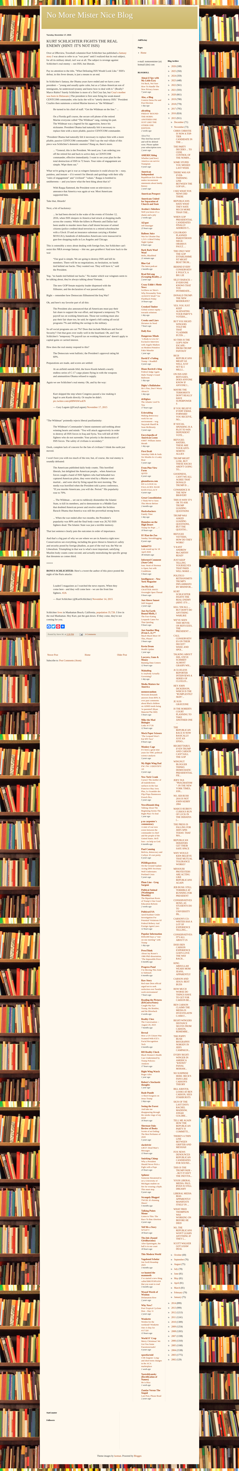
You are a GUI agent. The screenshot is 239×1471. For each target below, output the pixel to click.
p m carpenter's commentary (149, 822)
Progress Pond (148, 967)
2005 (174, 1345)
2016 (174, 113)
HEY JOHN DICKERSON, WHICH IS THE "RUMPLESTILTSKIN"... (182, 691)
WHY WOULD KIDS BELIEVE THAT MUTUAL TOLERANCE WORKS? (182, 858)
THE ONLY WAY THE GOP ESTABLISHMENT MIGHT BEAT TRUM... (182, 257)
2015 (174, 118)
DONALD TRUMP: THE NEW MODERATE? (182, 298)
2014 (174, 1303)
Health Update (147, 649)
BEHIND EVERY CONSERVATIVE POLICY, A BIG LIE (182, 271)
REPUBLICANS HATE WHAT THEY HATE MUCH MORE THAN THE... (181, 206)
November (179, 127)
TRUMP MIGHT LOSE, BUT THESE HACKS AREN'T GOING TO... (182, 464)
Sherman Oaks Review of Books (149, 1127)
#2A (64, 592)
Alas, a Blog (147, 97)
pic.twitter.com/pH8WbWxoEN (69, 401)
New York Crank (149, 777)
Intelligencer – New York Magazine (150, 580)
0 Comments (90, 634)
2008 (174, 1331)
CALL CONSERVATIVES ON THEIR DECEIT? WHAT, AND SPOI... (182, 642)
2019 (174, 99)
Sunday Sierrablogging (151, 538)
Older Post (122, 655)
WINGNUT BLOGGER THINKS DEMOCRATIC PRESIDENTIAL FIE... (182, 768)
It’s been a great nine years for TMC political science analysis (151, 752)
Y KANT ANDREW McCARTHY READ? (180, 551)
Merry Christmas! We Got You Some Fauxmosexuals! (150, 1344)
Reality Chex (147, 1019)
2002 (174, 1359)
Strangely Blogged (150, 1197)
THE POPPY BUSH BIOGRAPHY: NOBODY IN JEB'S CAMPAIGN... (181, 1043)
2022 (174, 85)
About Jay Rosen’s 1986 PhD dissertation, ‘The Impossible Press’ (151, 956)
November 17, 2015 (97, 407)
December (179, 122)
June (176, 1273)
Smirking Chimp (149, 1158)
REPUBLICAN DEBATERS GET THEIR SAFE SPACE (181, 844)
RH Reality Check (150, 1052)
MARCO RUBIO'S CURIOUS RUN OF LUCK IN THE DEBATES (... (182, 814)
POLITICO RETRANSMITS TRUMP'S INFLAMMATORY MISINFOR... (182, 581)
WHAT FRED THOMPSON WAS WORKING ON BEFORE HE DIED (182, 1216)
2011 (173, 1317)
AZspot (145, 222)
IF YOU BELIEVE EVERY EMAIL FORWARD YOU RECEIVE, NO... (182, 414)
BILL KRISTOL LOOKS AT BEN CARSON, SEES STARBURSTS (182, 1093)
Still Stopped (147, 603)
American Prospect (150, 194)
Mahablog (146, 670)
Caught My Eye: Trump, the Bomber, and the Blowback (150, 1008)
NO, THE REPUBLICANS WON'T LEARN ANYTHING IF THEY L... (182, 1233)
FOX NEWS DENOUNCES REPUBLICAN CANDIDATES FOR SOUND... (182, 1157)
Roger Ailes (146, 1074)
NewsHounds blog (150, 805)
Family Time (147, 514)
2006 (174, 1341)
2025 (174, 71)
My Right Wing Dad (151, 763)
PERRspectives (148, 863)
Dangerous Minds (150, 336)
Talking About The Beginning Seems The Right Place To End (151, 811)
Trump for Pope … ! (150, 527)
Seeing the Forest (149, 1106)
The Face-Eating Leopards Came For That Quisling (150, 619)
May (176, 1278)
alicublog (145, 110)
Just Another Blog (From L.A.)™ (150, 631)
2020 (174, 94)
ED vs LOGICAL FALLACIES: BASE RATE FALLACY (150, 487)
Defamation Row (148, 1297)
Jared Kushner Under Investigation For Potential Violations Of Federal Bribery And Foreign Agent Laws (151, 920)
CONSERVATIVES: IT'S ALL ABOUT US (183, 937)
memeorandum (148, 692)
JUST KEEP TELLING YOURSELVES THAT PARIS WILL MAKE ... (182, 565)
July (176, 1269)
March (177, 1288)
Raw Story (146, 980)
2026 (174, 66)
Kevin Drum (147, 646)
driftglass (146, 399)
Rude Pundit (147, 1093)
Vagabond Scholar (150, 1259)
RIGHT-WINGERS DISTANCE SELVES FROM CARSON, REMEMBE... (182, 1026)
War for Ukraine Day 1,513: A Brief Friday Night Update (150, 239)
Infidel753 (146, 546)
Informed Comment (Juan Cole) (151, 561)
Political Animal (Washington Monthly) (149, 893)
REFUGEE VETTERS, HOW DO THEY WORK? (182, 538)
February (178, 1292)
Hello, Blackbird (148, 255)
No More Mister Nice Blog (89, 14)
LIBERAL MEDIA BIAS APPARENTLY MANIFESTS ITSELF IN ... (182, 1199)
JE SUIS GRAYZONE (181, 703)
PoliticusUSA (147, 912)
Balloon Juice (148, 233)
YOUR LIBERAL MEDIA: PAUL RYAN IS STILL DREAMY (182, 1184)
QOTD (144, 473)
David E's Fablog (149, 358)
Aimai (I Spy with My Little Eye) (150, 79)
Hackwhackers (148, 511)
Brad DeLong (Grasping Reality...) (151, 275)
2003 (174, 1355)
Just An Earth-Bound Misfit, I (148, 612)
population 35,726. (106, 612)
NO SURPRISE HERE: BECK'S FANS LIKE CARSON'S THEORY (182, 1079)
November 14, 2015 (102, 599)
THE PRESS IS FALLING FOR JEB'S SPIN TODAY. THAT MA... (182, 830)
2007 (174, 1336)
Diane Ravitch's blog (151, 369)
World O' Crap (148, 1338)
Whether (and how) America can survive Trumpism (150, 161)
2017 (174, 108)
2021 (174, 90)
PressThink (147, 950)
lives (59, 612)
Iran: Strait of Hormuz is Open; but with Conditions (151, 568)
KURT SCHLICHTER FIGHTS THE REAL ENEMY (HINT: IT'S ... (182, 597)
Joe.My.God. (147, 586)
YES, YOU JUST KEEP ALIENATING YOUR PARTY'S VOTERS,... (182, 311)
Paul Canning (148, 849)
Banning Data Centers (151, 662)
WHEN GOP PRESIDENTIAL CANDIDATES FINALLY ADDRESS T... (182, 222)
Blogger (137, 1456)
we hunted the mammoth (148, 1274)
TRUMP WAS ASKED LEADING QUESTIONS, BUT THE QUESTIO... (181, 522)
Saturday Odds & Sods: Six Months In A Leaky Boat (151, 457)
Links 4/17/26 (147, 725)
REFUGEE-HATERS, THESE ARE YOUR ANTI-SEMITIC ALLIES (181, 447)
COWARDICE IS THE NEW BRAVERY (181, 493)
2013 (174, 1308)
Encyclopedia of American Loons (149, 436)
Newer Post (52, 655)
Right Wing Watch (150, 1071)
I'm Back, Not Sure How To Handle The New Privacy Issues (150, 86)
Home (87, 655)
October (178, 1255)
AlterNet (145, 136)
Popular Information (151, 934)
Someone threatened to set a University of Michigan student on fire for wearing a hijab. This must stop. (151, 1184)
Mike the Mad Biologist (148, 721)
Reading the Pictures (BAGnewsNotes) (151, 1001)
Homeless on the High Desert (149, 523)
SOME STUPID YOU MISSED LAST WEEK (181, 165)
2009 (174, 1326)
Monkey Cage (148, 747)
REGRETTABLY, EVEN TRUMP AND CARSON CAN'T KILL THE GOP (182, 751)
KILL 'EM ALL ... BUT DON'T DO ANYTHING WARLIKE (182, 611)
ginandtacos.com (149, 481)
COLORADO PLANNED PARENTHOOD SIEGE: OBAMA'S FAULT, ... (182, 239)
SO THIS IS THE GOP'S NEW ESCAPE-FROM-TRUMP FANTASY (182, 345)
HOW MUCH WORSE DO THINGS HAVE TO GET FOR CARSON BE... (182, 994)
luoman (117, 1456)
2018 (174, 104)
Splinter (145, 1175)
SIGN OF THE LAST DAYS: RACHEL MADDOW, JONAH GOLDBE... (181, 1109)
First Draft (146, 451)
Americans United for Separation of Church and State (150, 201)
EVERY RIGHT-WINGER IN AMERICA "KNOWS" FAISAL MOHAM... (181, 1061)
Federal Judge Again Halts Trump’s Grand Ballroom (150, 375)
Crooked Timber (149, 307)
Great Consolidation (151, 498)
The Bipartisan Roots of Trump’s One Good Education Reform (151, 901)
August (177, 1264)
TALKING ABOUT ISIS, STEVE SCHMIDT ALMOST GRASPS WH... (182, 660)
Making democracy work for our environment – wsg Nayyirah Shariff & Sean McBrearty (149, 421)
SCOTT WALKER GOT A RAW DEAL (182, 1246)
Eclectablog (147, 413)
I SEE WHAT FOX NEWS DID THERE (182, 194)
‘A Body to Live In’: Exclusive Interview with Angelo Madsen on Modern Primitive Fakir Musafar (150, 345)
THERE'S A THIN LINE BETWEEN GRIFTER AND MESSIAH (182, 1142)
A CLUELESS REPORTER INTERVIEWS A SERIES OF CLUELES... (182, 675)
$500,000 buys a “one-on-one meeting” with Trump (151, 940)
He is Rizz (145, 1382)
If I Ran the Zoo (149, 535)
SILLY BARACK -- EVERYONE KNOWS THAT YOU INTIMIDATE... (182, 285)
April (177, 1283)
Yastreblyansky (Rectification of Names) (149, 1377)
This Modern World (151, 1254)
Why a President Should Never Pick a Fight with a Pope (150, 1164)
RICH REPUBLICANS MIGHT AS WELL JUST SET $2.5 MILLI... (182, 362)
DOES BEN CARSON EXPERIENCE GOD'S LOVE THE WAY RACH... (181, 952)
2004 (174, 1350)
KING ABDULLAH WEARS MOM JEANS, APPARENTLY (182, 969)
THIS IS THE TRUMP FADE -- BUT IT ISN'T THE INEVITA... (182, 1171)
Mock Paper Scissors (151, 733)
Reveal (144, 1033)
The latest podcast (149, 266)
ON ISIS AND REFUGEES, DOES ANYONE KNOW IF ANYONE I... (182, 380)
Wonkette (146, 1319)
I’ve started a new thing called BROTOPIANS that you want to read (151, 1281)
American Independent (147, 173)
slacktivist (146, 1145)
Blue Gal (145, 263)
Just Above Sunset (150, 600)
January (178, 1297)
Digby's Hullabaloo (150, 385)
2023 (174, 80)
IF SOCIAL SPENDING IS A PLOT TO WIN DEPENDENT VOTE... (182, 429)
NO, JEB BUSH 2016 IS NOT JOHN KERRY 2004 (181, 800)
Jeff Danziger (147, 225)
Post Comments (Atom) (70, 660)
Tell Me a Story (149, 1227)
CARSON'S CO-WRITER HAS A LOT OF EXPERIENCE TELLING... (182, 924)
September (179, 1259)
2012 (174, 1312)
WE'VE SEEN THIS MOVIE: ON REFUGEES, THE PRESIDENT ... (182, 625)
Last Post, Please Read (151, 1396)
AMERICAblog (149, 155)
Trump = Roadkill (149, 361)
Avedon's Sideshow (150, 209)
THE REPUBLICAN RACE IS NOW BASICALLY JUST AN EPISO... (182, 734)
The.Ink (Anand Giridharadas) (149, 1239)
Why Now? (146, 1305)
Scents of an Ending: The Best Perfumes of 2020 (150, 1134)
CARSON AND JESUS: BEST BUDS (181, 982)
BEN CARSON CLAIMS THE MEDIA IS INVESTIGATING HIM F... (182, 1010)
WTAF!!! (145, 1230)
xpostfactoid (147, 1355)
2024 (174, 76)
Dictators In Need (149, 323)
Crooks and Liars (150, 320)
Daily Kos (146, 331)
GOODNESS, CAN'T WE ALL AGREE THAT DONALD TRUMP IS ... (182, 479)
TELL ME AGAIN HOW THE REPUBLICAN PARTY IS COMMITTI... (182, 1126)
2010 (174, 1322)
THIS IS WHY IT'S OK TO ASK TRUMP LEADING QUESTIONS (182, 505)
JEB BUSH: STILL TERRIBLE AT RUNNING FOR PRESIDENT (182, 891)
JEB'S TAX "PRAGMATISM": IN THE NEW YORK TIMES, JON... (182, 786)
